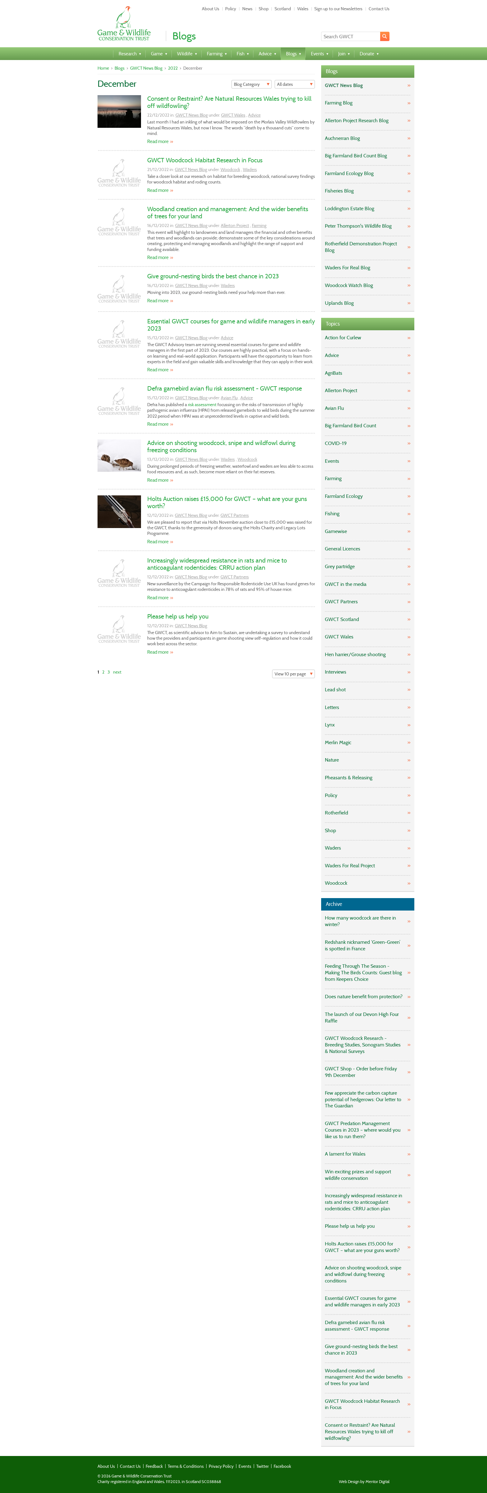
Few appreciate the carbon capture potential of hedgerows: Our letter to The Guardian (363, 1099)
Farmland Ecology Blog (349, 173)
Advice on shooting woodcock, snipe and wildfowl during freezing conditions (221, 446)
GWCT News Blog (146, 68)
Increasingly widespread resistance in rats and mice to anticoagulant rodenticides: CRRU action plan (217, 564)
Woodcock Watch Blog (349, 285)
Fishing (332, 514)
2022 (173, 68)
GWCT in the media (345, 584)
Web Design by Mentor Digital (364, 1481)
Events (332, 461)
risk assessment (202, 404)
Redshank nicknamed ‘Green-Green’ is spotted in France (362, 945)
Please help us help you (177, 616)
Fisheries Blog (339, 191)
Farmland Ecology (344, 496)
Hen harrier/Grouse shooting (355, 654)
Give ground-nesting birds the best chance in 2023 (213, 276)
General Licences (342, 549)
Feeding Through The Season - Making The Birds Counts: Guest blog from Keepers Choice (363, 972)
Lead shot (335, 690)
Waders (250, 169)
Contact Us (379, 9)
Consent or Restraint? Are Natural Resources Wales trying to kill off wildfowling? (229, 102)
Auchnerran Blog (342, 138)
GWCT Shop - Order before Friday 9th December (361, 1072)
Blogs (120, 68)
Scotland (283, 9)
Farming (259, 225)
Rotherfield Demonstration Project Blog (361, 247)
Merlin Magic (338, 742)
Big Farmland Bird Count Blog (356, 156)
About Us (210, 9)
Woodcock (230, 169)
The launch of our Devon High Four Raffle (362, 1017)
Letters (332, 707)
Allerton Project (235, 225)
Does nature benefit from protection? (364, 996)
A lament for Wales (345, 1154)
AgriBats (333, 373)
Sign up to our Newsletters (338, 9)
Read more (158, 141)
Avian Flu (229, 398)
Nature (332, 760)
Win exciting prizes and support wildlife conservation (358, 1175)
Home (103, 68)
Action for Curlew (343, 338)
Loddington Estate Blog (349, 208)
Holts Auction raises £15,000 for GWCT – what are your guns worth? (227, 502)
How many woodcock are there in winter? (360, 921)
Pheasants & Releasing (348, 778)
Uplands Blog (339, 303)
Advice (254, 115)
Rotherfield (336, 813)
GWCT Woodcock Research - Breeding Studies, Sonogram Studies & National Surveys (363, 1044)
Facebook (282, 1466)
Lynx (330, 725)
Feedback (154, 1466)
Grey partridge (340, 566)
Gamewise (336, 531)
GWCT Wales (233, 115)
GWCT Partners (235, 515)
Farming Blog (339, 103)
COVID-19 (336, 443)
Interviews (335, 672)
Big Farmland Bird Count (350, 426)
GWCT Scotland (342, 619)
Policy (230, 9)
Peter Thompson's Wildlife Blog (358, 226)
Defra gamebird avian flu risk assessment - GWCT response (224, 388)
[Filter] (251, 84)
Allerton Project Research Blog (357, 120)
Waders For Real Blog (347, 268)
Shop (264, 9)
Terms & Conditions (186, 1466)
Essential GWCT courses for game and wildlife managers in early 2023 (231, 325)
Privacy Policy (221, 1466)
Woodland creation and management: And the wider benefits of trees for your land (227, 212)
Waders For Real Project (350, 866)
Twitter (262, 1466)
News (247, 9)
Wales (302, 9)
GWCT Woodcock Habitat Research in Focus (204, 160)
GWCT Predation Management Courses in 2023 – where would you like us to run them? (362, 1129)
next (117, 672)
